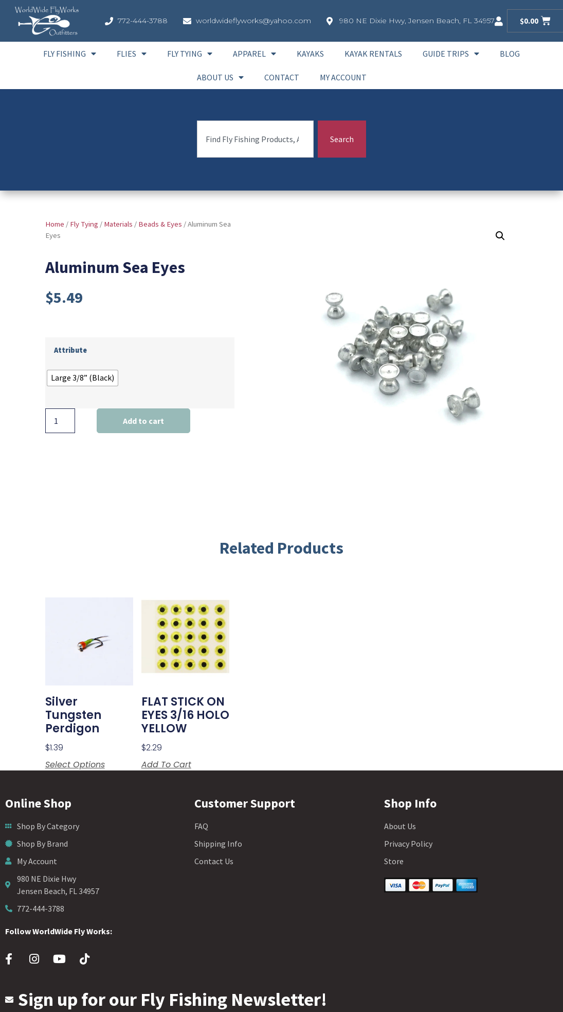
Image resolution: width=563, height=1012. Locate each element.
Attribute (70, 350)
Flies (132, 53)
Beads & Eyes (160, 224)
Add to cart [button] (166, 765)
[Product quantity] (60, 420)
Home (54, 224)
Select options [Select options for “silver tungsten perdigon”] (75, 765)
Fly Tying (189, 53)
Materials (118, 224)
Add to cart (143, 421)
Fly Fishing (69, 53)
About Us (220, 77)
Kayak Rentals (373, 53)
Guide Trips (451, 53)
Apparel (254, 53)
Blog (510, 53)
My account (343, 77)
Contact (281, 77)
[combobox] (255, 139)
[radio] (82, 378)
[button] (500, 236)
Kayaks (310, 53)
